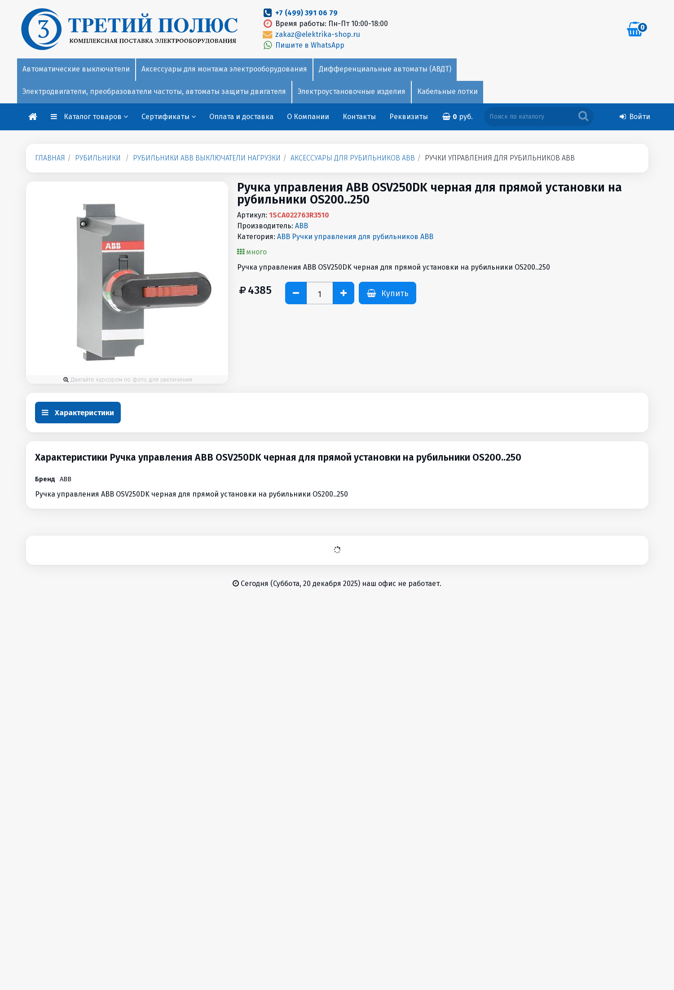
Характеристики (78, 412)
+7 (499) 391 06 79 (306, 13)
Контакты (359, 116)
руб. (457, 116)
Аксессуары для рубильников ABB (353, 158)
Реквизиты (408, 116)
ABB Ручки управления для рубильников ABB (355, 236)
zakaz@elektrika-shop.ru (310, 34)
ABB (301, 226)
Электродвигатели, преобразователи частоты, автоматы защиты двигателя (154, 91)
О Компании (308, 116)
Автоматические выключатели (76, 69)
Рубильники (98, 158)
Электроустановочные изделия (351, 91)
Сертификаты (168, 116)
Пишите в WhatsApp (302, 45)
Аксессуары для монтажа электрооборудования (224, 69)
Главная (50, 158)
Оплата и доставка (241, 116)
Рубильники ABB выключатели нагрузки (207, 158)
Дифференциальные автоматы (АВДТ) (385, 69)
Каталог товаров (96, 116)
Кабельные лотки (447, 91)
